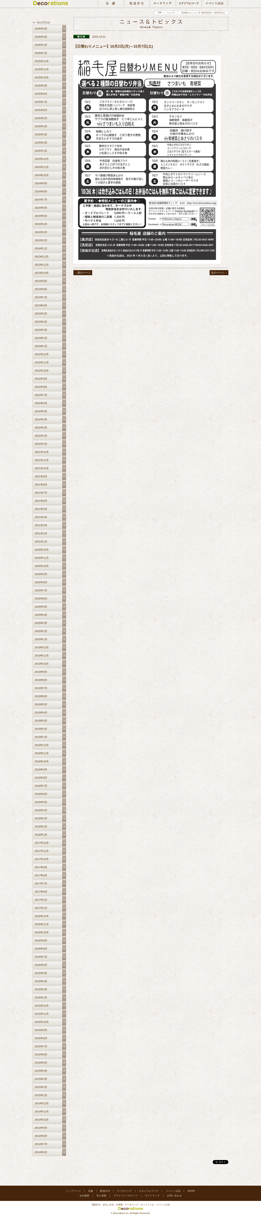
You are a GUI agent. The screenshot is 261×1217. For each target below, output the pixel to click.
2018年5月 (41, 802)
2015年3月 (41, 1078)
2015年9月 (41, 1030)
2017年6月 (41, 891)
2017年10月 (42, 859)
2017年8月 (41, 875)
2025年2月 (41, 142)
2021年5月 (41, 508)
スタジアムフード (148, 1191)
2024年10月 (42, 175)
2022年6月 (41, 403)
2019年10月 (42, 663)
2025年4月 (41, 126)
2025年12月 (42, 61)
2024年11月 (42, 167)
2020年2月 (41, 631)
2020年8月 (41, 582)
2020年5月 (41, 606)
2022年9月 (41, 378)
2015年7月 (41, 1046)
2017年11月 (42, 850)
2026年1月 (41, 53)
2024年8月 (41, 191)
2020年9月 (41, 574)
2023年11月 (42, 264)
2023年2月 (41, 338)
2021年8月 (41, 484)
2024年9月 (41, 183)
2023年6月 (41, 305)
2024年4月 (41, 224)
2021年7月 (41, 492)
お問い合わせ (174, 1195)
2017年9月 (41, 867)
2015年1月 (41, 1095)
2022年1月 (41, 443)
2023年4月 (41, 321)
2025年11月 (42, 69)
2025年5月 (41, 118)
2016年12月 (42, 916)
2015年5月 (41, 1062)
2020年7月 (41, 590)
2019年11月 (42, 655)
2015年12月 (42, 1005)
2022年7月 (41, 395)
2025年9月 (41, 85)
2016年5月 (41, 973)
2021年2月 (41, 533)
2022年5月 (41, 411)
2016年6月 (41, 964)
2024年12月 (42, 158)
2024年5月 (41, 215)
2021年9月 (41, 476)
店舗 (90, 1191)
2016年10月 (42, 932)
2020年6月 (41, 598)
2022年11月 (42, 362)
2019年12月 (42, 647)
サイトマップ (152, 1195)
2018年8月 (41, 777)
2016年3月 (41, 989)
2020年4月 (41, 614)
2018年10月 (42, 761)
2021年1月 (41, 541)
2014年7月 (41, 1144)
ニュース (171, 13)
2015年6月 (41, 1054)
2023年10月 (42, 272)
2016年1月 (41, 997)
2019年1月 (41, 736)
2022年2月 (41, 435)
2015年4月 (41, 1070)
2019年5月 (41, 704)
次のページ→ (219, 272)
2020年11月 (42, 557)
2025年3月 (41, 134)
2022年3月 (41, 427)
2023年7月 (41, 297)
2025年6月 (41, 110)
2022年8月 (41, 386)
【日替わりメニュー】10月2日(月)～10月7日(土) (113, 46)
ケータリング (124, 1191)
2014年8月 (41, 1135)
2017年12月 (42, 842)
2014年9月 (41, 1127)
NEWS (191, 1191)
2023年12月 (42, 256)
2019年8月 (41, 679)
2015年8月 (41, 1038)
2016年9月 (41, 940)
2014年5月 (41, 1152)
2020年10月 (42, 565)
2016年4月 (41, 981)
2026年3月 (41, 36)
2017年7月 (41, 883)
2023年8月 (41, 289)
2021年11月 (42, 460)
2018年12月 (42, 745)
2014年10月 (42, 1119)
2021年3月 (41, 525)
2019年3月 (41, 720)
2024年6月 (41, 207)
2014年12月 (42, 1103)
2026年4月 (41, 28)
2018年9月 (41, 769)
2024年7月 (41, 199)
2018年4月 (41, 810)
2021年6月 (41, 500)
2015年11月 (42, 1013)
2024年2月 (41, 240)
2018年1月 (41, 834)
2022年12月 (42, 354)
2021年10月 (42, 468)
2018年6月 (41, 793)
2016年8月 (41, 948)
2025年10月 (42, 77)
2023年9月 (41, 281)
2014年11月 (42, 1111)
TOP (160, 13)
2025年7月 (41, 101)
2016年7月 (41, 956)
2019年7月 (41, 688)
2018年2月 (41, 826)
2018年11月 (42, 753)
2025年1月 (41, 150)
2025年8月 (41, 93)
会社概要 (84, 1195)
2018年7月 (41, 785)
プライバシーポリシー (125, 1195)
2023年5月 (41, 313)
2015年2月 (41, 1087)
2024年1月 (41, 248)
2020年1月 (41, 639)
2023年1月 (41, 346)
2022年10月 (42, 370)
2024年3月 (41, 232)
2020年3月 (41, 622)
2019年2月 (41, 728)
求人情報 (101, 1195)
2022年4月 (41, 419)
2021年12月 (42, 451)
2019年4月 (41, 712)
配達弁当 (105, 1191)
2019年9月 (41, 671)
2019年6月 (41, 696)
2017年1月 (41, 907)
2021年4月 (41, 517)
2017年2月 (41, 899)
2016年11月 (42, 924)
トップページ (73, 1191)
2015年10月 (42, 1021)
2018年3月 (41, 818)
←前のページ (83, 272)
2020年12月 (42, 549)
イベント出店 (173, 1191)
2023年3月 (41, 329)
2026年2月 (41, 44)
